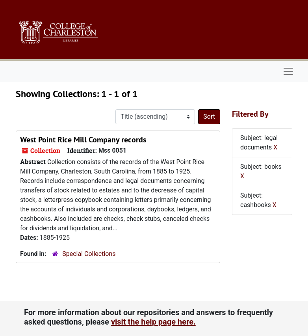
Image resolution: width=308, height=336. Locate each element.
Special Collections (88, 254)
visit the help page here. (153, 322)
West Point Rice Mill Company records (83, 139)
